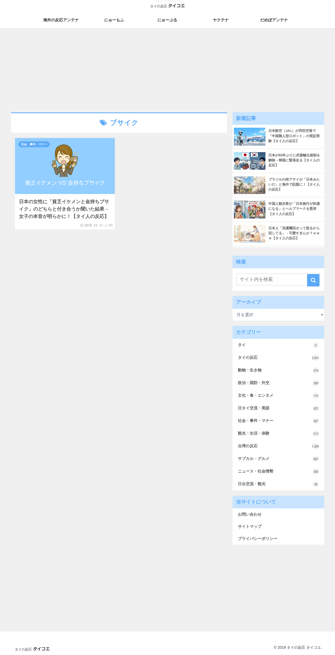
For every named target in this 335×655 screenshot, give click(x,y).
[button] (313, 280)
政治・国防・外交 (278, 383)
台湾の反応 (278, 446)
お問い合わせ (250, 514)
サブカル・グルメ (278, 459)
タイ (278, 345)
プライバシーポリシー (257, 538)
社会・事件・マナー (278, 421)
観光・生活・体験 (278, 433)
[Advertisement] (167, 69)
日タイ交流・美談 (278, 408)
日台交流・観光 (278, 484)
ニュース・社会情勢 (278, 471)
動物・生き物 (278, 370)
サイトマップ (250, 526)
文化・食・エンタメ (278, 396)
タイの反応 (278, 358)
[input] (278, 279)
